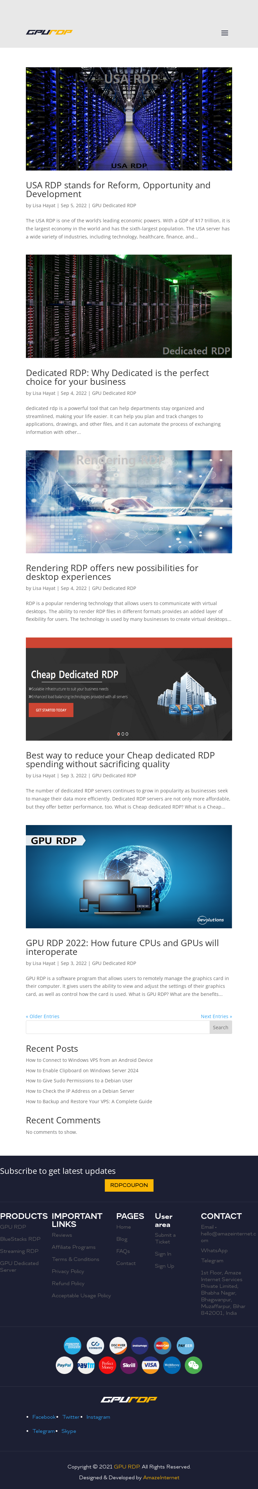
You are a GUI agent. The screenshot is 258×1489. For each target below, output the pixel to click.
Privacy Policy (68, 1271)
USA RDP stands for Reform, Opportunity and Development (118, 189)
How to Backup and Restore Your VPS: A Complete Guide (89, 1101)
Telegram (212, 1260)
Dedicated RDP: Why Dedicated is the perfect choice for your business (117, 377)
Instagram (98, 1417)
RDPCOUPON (129, 1185)
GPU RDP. (128, 1466)
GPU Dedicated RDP (114, 205)
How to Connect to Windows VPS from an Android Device (89, 1060)
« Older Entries (42, 1016)
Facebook (43, 1417)
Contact (126, 1263)
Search (220, 1027)
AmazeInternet (161, 1477)
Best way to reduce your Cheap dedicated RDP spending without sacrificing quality (120, 759)
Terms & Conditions (75, 1259)
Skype (68, 1431)
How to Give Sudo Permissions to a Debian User (79, 1080)
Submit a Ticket (165, 1238)
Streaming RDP (19, 1251)
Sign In (163, 1254)
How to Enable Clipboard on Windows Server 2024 (82, 1070)
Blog (121, 1239)
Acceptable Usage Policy (81, 1295)
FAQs (123, 1251)
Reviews (62, 1235)
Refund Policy (68, 1283)
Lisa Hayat (44, 205)
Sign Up (164, 1266)
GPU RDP (13, 1227)
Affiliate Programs (74, 1247)
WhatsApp (214, 1250)
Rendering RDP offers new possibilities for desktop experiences (112, 572)
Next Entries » (216, 1016)
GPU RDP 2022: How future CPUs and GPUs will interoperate (122, 947)
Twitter (71, 1417)
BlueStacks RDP (20, 1239)
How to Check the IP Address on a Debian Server (80, 1091)
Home (123, 1227)
